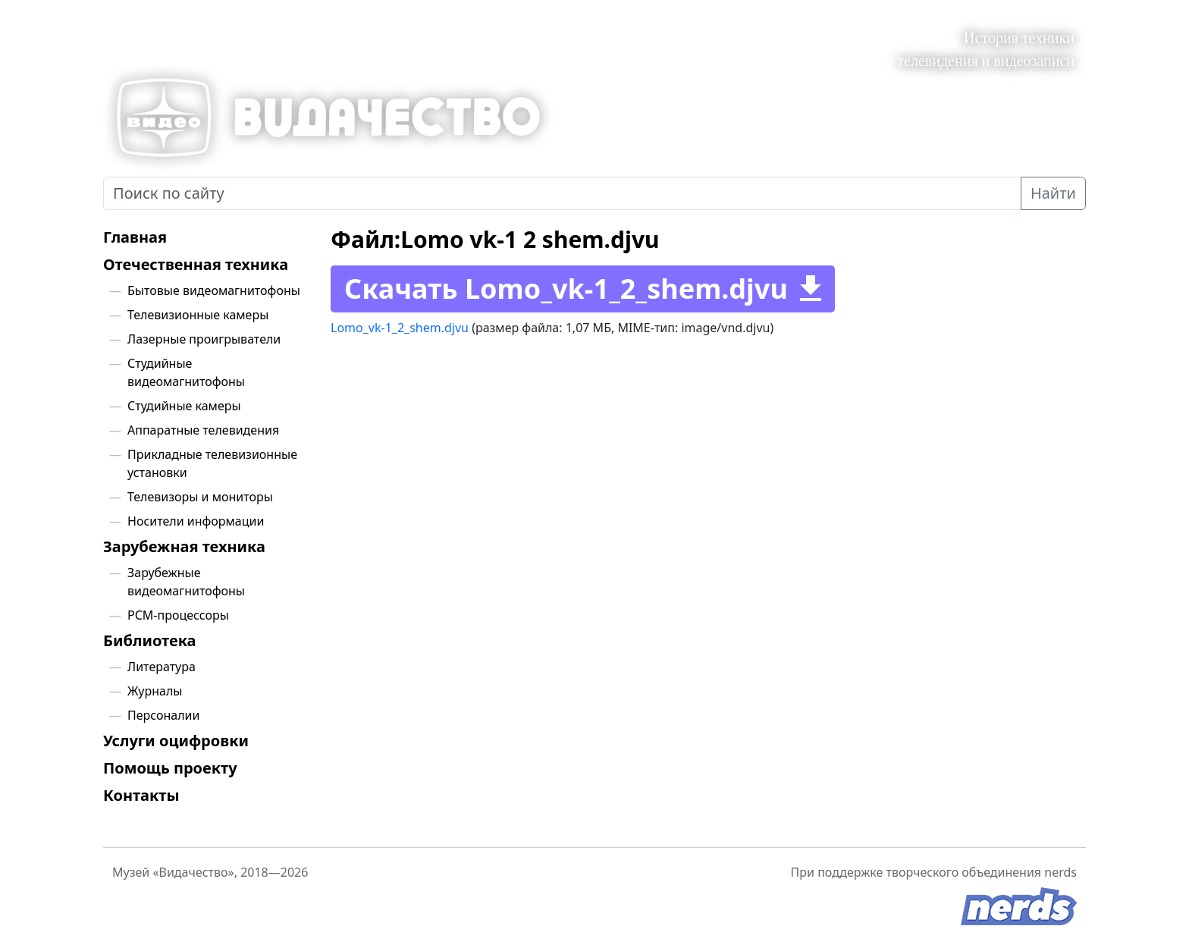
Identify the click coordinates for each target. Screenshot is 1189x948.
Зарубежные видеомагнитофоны (186, 581)
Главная (135, 237)
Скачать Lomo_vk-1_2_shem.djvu (566, 288)
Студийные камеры (184, 405)
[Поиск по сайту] (562, 193)
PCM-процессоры (178, 615)
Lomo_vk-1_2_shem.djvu (400, 327)
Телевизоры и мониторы (200, 496)
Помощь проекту (170, 768)
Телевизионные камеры (197, 314)
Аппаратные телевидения (203, 430)
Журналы (154, 691)
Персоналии (163, 715)
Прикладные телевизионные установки (212, 463)
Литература (161, 666)
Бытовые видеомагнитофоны (213, 290)
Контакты (141, 795)
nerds (1060, 872)
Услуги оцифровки (176, 741)
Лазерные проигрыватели (204, 339)
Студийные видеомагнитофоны (186, 372)
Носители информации (195, 521)
